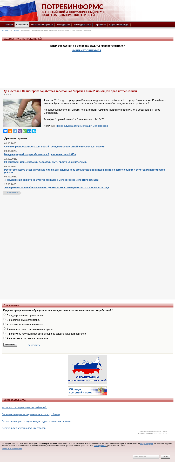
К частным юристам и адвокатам (25, 324)
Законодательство (82, 24)
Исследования (63, 24)
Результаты (34, 345)
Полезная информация (42, 24)
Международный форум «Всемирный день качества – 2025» (40, 154)
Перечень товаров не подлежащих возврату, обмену (31, 414)
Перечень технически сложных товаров (23, 428)
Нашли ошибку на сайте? (12, 448)
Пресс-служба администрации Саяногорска (82, 125)
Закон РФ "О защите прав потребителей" (24, 407)
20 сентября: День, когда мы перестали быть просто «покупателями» (45, 162)
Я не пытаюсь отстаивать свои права (27, 338)
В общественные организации (23, 320)
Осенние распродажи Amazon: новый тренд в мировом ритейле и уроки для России (54, 146)
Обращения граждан (119, 24)
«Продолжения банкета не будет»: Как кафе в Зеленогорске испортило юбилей (51, 179)
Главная (9, 24)
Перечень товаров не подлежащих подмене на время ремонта (36, 421)
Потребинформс (146, 444)
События (16, 30)
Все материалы (11, 192)
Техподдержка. (100, 446)
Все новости (22, 24)
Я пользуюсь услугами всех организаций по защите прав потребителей (46, 333)
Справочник (100, 24)
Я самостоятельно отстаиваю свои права (29, 329)
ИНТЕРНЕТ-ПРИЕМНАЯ (86, 50)
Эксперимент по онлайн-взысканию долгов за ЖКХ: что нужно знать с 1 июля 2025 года (56, 187)
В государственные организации (25, 315)
